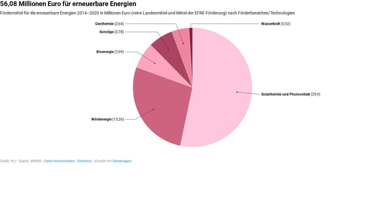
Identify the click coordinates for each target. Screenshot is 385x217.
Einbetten (85, 161)
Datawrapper (122, 161)
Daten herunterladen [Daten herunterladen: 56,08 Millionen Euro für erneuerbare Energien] (59, 161)
